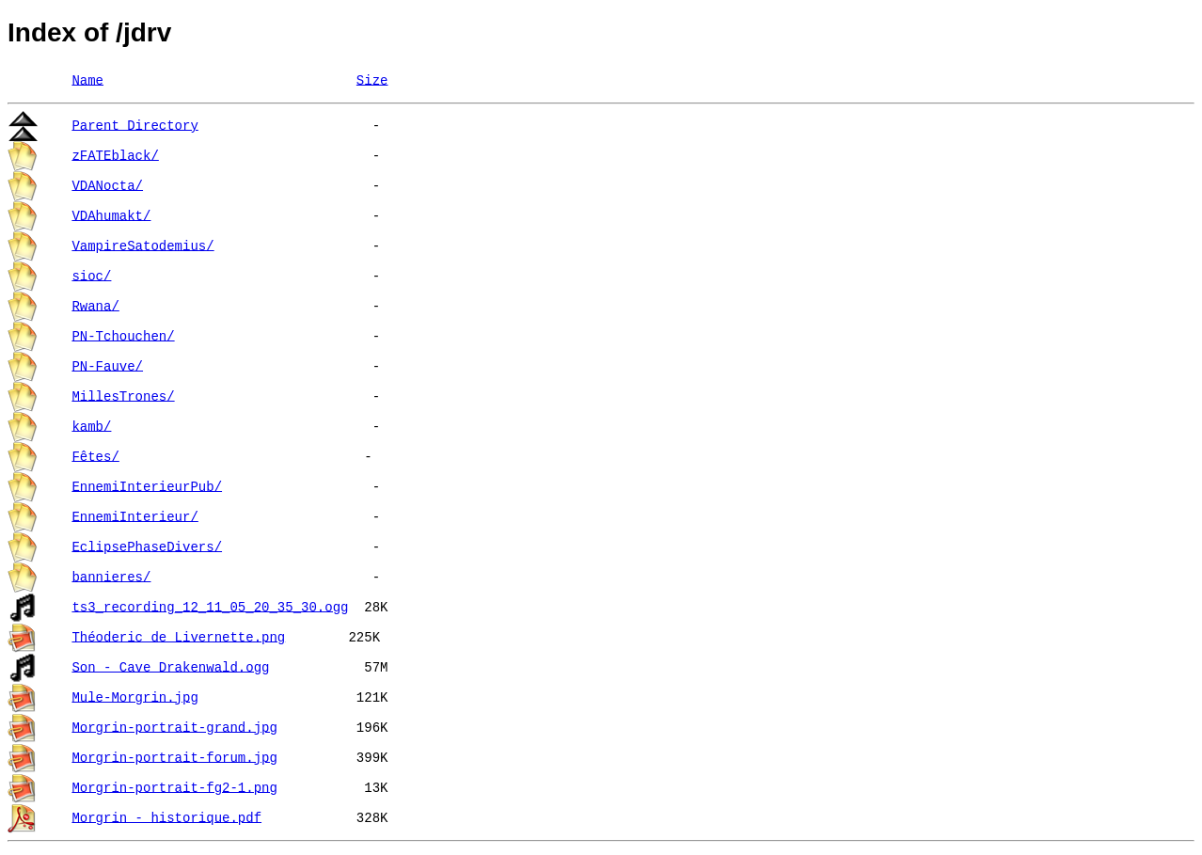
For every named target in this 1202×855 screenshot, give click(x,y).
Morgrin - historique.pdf (166, 816)
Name (87, 78)
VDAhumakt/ (110, 214)
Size (372, 78)
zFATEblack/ (114, 154)
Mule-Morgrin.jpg (134, 696)
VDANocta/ (107, 184)
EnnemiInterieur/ (134, 515)
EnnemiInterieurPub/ (146, 485)
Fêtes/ (95, 455)
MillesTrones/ (122, 395)
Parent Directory (134, 124)
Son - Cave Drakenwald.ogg (170, 665)
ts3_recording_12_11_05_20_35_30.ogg (209, 605)
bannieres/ (110, 575)
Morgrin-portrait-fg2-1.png (174, 786)
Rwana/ (95, 304)
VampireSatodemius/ (142, 244)
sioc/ (91, 274)
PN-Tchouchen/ (122, 334)
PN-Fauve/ (107, 364)
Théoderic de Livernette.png (178, 635)
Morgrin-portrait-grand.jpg (174, 726)
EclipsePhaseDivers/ (146, 545)
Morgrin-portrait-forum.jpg (174, 756)
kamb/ (91, 425)
